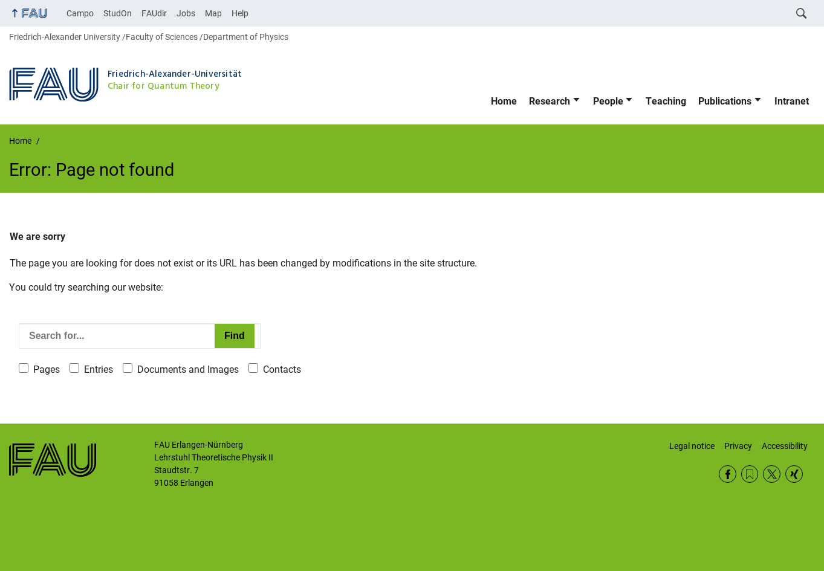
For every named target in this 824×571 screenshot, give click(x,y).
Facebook (727, 474)
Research (549, 101)
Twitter (771, 474)
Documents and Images (188, 369)
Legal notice (692, 446)
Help (240, 13)
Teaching (666, 101)
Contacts (282, 369)
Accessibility (785, 446)
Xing (794, 474)
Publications (724, 101)
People (608, 101)
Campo (80, 13)
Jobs (186, 13)
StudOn (117, 13)
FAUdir (154, 13)
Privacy (738, 446)
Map (213, 13)
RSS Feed (750, 474)
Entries (98, 369)
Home (504, 101)
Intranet (791, 101)
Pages (46, 369)
